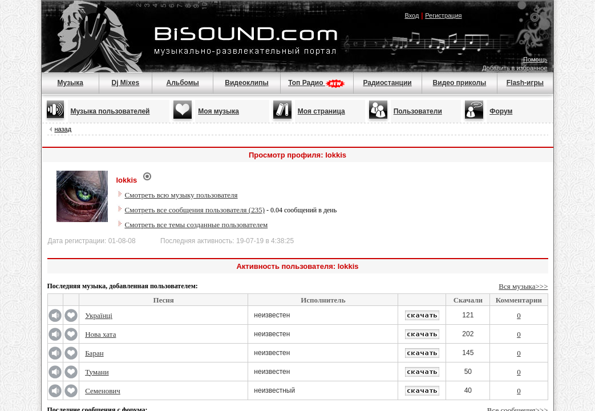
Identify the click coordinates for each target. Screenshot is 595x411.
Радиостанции (387, 83)
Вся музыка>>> (523, 286)
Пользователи (418, 111)
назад (63, 129)
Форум (500, 111)
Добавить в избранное (515, 68)
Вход (411, 15)
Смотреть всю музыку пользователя (181, 195)
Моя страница (321, 111)
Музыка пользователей (110, 111)
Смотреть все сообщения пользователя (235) (195, 210)
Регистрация (443, 15)
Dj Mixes (126, 83)
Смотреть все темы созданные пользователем (196, 224)
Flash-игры (525, 83)
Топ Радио (316, 83)
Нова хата (100, 334)
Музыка (70, 83)
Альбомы (182, 83)
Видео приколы (460, 83)
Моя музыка (218, 111)
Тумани (96, 372)
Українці (98, 315)
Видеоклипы (246, 83)
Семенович (102, 390)
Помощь (535, 59)
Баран (94, 353)
